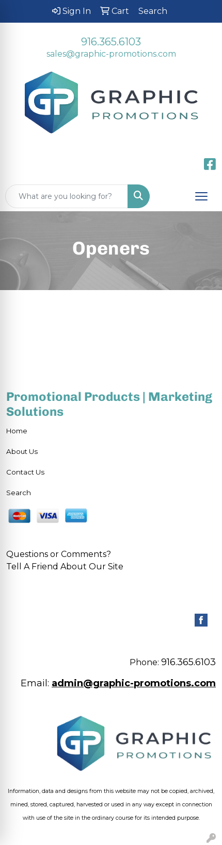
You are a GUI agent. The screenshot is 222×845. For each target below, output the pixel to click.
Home (16, 431)
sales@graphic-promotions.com (111, 54)
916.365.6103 (111, 42)
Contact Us (25, 472)
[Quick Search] (66, 196)
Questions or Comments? (58, 554)
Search (18, 492)
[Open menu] (201, 196)
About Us (22, 451)
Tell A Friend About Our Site (64, 566)
